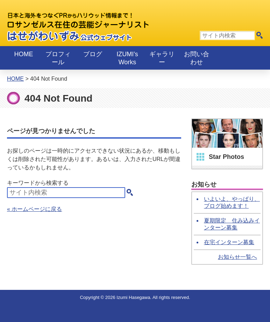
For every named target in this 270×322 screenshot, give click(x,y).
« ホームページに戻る (34, 209)
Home (23, 54)
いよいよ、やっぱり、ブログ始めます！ (232, 202)
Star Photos (226, 156)
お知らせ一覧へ (237, 257)
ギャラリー (162, 58)
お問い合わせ (196, 58)
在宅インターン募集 (229, 242)
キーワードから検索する (38, 183)
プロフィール (58, 58)
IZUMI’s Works (127, 58)
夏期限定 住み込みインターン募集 (232, 224)
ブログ (92, 54)
